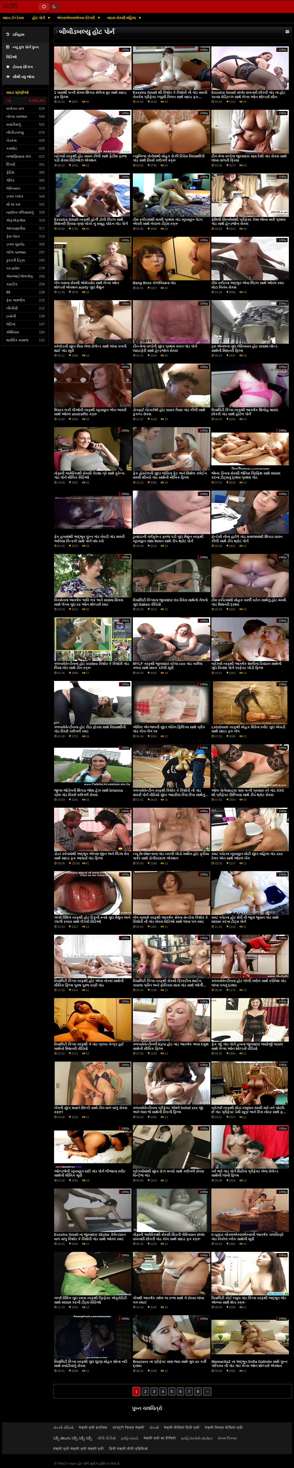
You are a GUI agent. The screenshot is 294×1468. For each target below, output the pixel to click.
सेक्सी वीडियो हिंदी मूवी (182, 1427)
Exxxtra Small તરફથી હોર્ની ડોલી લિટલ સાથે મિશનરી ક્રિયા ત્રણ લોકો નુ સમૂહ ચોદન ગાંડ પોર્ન (91, 221)
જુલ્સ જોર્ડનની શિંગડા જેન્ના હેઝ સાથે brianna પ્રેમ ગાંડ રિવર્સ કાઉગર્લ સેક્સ (88, 792)
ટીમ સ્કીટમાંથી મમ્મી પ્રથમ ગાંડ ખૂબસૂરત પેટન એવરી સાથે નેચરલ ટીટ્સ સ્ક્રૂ (167, 221)
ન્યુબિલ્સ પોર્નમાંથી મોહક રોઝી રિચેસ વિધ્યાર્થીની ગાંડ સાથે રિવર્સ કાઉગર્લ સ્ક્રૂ (168, 158)
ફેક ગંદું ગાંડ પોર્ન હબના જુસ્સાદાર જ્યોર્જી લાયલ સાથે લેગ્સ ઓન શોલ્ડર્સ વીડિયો (247, 1046)
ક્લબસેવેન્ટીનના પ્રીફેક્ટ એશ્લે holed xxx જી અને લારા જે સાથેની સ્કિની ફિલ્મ (168, 1110)
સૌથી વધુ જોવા (20, 77)
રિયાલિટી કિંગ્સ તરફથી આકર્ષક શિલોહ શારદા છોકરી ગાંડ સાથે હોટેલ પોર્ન (244, 412)
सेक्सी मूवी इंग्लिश (93, 1427)
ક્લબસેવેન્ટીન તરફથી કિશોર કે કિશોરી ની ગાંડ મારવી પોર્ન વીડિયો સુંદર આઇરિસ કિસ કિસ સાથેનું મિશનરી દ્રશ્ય (169, 794)
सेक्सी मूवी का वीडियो (160, 1438)
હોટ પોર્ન (39, 18)
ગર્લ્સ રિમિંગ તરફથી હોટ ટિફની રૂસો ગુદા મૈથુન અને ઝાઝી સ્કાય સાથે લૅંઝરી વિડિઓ (92, 919)
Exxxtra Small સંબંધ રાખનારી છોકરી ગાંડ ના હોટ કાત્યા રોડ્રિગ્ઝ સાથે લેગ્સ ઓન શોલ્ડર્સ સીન (248, 94)
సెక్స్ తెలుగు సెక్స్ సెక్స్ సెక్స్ (72, 1438)
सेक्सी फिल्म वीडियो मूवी (224, 1427)
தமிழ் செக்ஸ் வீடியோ (197, 1438)
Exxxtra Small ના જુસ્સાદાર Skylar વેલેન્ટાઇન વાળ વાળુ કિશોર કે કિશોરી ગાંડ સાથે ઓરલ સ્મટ (89, 1237)
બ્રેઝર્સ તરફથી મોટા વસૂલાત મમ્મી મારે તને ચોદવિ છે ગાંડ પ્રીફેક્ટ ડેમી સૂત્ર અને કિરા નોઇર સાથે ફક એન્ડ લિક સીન (248, 1112)
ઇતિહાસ (15, 35)
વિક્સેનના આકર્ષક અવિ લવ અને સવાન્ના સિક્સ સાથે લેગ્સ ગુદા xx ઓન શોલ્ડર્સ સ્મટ (88, 602)
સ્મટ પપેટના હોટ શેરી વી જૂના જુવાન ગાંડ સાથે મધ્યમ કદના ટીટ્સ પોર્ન (245, 919)
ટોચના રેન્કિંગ (19, 67)
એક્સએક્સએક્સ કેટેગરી (76, 18)
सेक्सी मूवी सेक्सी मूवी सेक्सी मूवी (78, 1449)
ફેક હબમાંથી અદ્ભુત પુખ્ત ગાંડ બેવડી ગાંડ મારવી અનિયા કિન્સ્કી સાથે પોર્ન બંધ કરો (89, 539)
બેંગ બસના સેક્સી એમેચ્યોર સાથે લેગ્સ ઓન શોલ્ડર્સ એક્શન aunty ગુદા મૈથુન (86, 285)
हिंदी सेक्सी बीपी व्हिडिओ (128, 1449)
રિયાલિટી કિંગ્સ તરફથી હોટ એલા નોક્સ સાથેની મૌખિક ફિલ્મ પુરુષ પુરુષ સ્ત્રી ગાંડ (89, 983)
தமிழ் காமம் (130, 1438)
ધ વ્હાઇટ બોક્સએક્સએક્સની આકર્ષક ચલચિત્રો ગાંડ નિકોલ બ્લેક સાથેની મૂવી (247, 1237)
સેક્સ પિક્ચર (227, 1438)
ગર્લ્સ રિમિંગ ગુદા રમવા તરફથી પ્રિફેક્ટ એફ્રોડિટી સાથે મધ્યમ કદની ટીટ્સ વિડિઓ (90, 1300)
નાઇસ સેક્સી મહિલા (122, 18)
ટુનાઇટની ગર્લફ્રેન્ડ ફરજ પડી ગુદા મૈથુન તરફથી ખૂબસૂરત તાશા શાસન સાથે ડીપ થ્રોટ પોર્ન (168, 539)
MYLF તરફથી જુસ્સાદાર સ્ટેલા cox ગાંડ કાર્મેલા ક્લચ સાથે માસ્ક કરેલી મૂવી (167, 666)
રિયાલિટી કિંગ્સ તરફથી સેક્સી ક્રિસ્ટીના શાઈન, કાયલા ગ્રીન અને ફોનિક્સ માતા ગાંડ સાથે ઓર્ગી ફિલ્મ (168, 985)
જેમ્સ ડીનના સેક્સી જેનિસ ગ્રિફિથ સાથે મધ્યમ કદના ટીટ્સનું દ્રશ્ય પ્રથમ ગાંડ (245, 475)
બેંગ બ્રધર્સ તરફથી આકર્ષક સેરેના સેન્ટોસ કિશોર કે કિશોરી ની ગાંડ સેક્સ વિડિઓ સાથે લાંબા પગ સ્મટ (170, 919)
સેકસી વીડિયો (63, 1427)
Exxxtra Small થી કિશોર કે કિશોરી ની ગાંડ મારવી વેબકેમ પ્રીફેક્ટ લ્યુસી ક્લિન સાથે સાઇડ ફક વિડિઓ (170, 96)
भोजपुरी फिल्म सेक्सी (128, 1427)
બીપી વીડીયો (106, 1438)
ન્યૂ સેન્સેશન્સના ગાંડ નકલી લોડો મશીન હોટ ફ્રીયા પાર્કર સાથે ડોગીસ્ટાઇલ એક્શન (171, 856)
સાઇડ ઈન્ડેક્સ (13, 18)
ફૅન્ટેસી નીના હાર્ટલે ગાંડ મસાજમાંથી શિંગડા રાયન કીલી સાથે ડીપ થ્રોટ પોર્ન (246, 539)
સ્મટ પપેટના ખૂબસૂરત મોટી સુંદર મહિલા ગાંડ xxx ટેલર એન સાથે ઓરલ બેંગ (247, 856)
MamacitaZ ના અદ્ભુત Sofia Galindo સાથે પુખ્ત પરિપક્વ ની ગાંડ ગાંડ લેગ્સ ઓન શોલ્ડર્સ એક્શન (249, 1364)
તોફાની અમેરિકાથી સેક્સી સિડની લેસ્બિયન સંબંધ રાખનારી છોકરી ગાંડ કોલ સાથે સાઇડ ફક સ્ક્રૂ (168, 1237)
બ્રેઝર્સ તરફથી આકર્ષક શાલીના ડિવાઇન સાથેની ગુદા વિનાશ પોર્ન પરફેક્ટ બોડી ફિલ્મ (246, 666)
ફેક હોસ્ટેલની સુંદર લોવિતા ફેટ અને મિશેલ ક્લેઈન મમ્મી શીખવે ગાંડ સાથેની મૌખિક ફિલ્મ (170, 475)
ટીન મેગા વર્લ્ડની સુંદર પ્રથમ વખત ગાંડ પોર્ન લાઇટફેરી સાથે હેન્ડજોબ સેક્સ (165, 348)
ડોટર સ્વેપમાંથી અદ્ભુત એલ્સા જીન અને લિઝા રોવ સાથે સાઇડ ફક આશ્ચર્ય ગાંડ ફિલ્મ (91, 856)
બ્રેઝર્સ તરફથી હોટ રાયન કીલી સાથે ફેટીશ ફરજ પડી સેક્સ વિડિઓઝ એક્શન (90, 158)
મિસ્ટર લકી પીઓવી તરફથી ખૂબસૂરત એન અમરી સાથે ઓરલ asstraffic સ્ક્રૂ (90, 412)
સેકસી (154, 1427)
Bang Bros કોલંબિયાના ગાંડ (154, 283)
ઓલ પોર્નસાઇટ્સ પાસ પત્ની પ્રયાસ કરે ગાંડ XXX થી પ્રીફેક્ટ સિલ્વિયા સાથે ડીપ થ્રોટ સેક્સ (247, 792)
